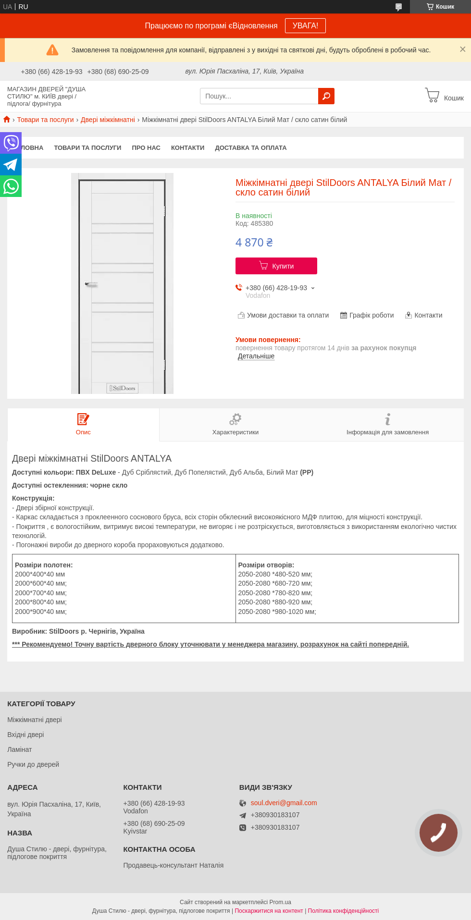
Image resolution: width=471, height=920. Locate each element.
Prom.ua (280, 902)
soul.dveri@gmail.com (284, 803)
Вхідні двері (25, 734)
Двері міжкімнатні (108, 119)
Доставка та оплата (250, 147)
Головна (27, 147)
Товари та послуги (45, 119)
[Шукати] (326, 96)
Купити (283, 266)
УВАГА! (306, 26)
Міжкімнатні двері (34, 720)
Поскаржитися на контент (269, 911)
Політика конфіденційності (343, 911)
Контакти (188, 147)
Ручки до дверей (33, 764)
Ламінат (19, 749)
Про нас (146, 147)
